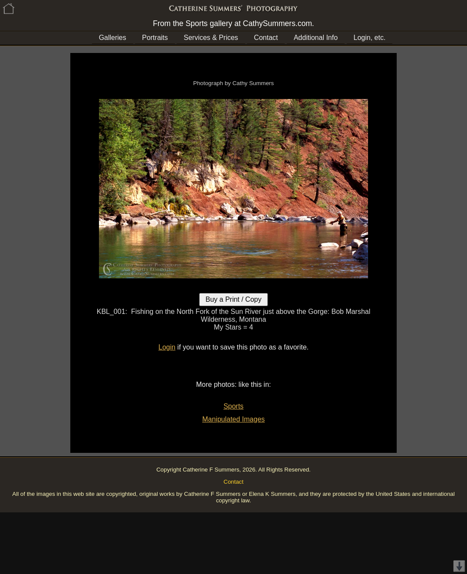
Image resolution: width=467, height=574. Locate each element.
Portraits (155, 37)
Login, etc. (370, 37)
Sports (233, 406)
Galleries (112, 37)
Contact (266, 37)
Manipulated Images (233, 419)
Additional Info (316, 37)
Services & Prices (211, 37)
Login (166, 347)
